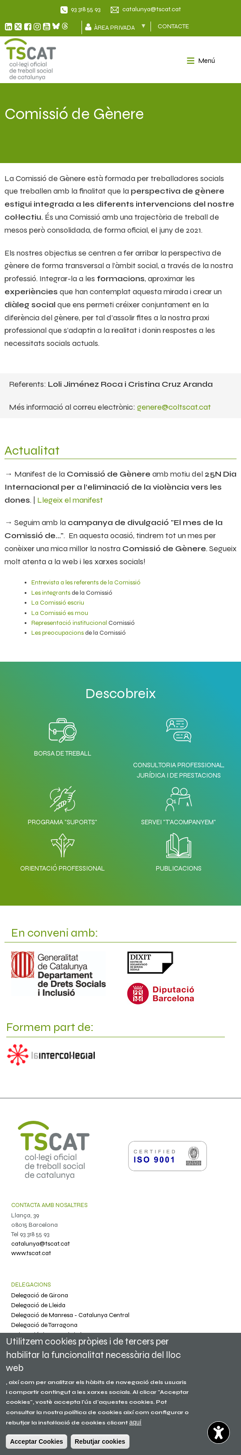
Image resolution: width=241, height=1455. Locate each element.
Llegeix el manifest (70, 500)
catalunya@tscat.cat (151, 9)
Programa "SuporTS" (62, 803)
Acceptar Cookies (36, 1441)
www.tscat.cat (31, 1253)
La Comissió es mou (59, 613)
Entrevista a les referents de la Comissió (86, 582)
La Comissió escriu (57, 602)
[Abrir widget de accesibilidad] (218, 1432)
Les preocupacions (57, 633)
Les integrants (50, 593)
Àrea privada (119, 27)
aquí (135, 1422)
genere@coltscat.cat (174, 407)
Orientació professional (62, 849)
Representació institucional (69, 623)
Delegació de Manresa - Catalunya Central (70, 1315)
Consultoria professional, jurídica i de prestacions (178, 770)
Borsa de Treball (62, 734)
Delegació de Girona (39, 1295)
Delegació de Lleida (38, 1305)
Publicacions (179, 849)
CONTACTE (173, 26)
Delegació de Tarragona (44, 1325)
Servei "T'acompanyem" (178, 803)
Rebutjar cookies (100, 1441)
